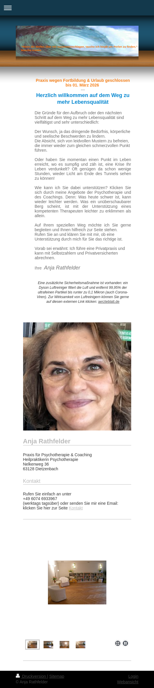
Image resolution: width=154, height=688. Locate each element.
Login (133, 676)
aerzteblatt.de (109, 302)
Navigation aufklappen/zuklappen (77, 7)
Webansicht (128, 682)
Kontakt (76, 508)
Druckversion (31, 676)
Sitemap (56, 676)
